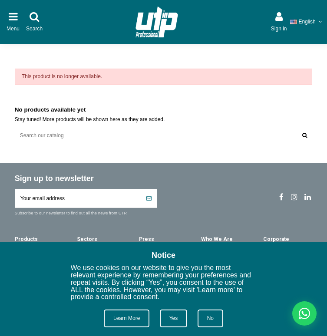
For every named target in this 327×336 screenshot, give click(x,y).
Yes (173, 318)
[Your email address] (78, 198)
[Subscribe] (149, 198)
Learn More (126, 318)
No (210, 318)
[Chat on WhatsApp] (304, 313)
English (307, 22)
